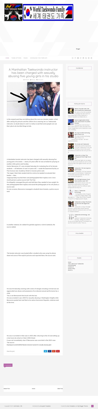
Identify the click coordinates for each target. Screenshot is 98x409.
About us (70, 270)
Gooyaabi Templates (45, 406)
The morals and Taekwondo (82, 144)
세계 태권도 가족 (18, 406)
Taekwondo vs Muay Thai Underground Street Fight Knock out (83, 157)
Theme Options (16, 58)
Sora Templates (71, 406)
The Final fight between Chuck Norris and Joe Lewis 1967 (82, 180)
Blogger (78, 49)
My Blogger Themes (83, 406)
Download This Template (38, 58)
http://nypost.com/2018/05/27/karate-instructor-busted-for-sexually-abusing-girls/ (29, 345)
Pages (26, 58)
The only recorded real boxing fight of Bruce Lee (82, 133)
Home (7, 58)
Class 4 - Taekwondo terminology (80, 191)
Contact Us (71, 267)
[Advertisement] (64, 37)
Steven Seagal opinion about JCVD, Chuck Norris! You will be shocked (82, 121)
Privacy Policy (71, 268)
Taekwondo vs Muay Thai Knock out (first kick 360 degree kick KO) (83, 203)
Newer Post (7, 388)
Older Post (60, 388)
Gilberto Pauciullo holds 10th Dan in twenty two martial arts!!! (83, 109)
